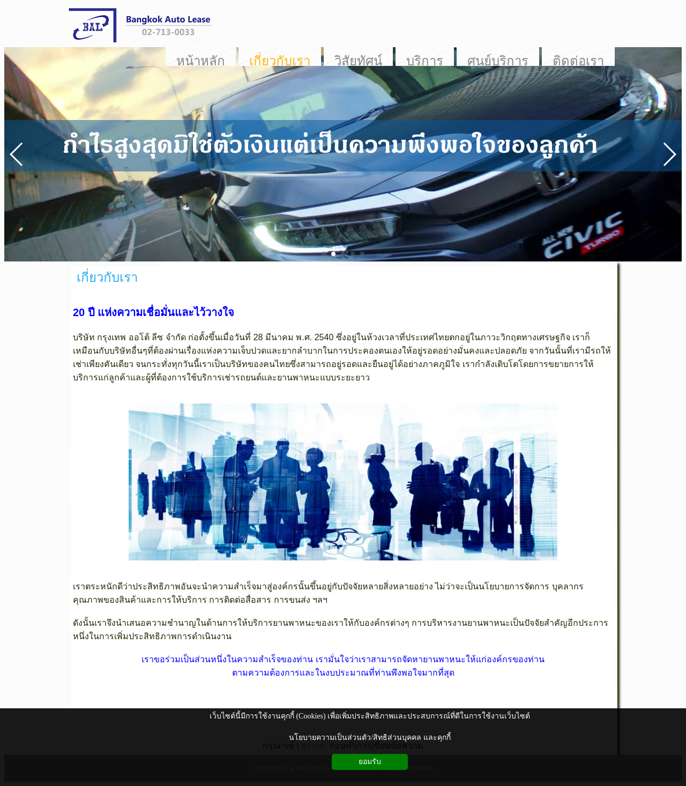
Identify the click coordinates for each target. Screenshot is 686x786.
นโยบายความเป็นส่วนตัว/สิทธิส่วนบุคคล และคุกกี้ (369, 737)
